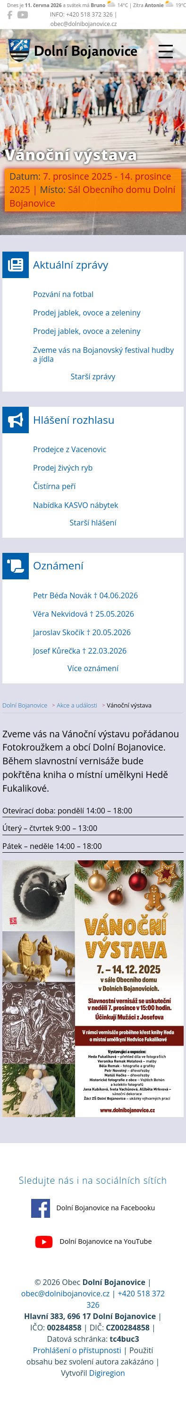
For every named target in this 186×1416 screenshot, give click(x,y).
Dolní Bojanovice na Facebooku (93, 1208)
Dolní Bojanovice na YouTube (93, 1241)
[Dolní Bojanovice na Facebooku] (9, 14)
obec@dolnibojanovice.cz (65, 1293)
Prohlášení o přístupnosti (77, 1350)
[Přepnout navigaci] (165, 52)
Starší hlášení (93, 522)
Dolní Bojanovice (24, 705)
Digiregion (107, 1373)
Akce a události (77, 705)
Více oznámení (93, 668)
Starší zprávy (93, 376)
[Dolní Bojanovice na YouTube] (22, 14)
